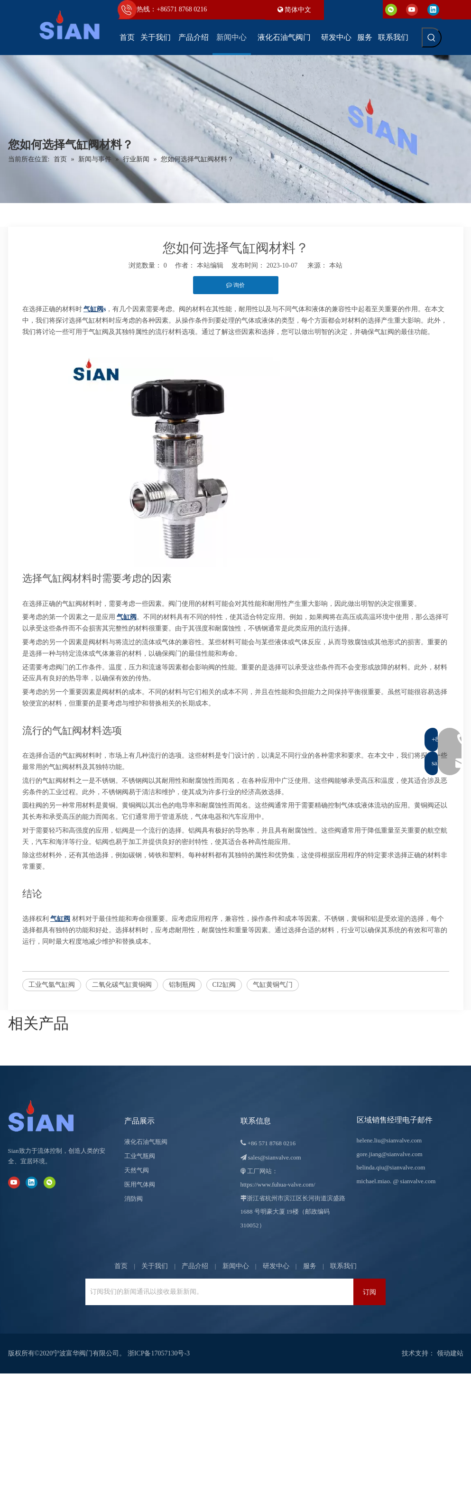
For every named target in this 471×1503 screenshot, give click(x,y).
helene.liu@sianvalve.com (389, 1140)
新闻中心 (235, 1266)
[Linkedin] (433, 9)
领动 (443, 1353)
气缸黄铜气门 (273, 984)
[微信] (391, 9)
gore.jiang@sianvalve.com (390, 1154)
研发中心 (276, 1266)
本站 (335, 265)
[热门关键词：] (432, 37)
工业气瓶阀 (139, 1156)
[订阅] (369, 1292)
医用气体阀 (139, 1184)
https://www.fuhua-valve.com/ (277, 1184)
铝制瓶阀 (182, 984)
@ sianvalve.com (414, 1181)
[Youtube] (412, 9)
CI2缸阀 (224, 984)
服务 (309, 1266)
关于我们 (154, 1266)
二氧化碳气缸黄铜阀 (122, 984)
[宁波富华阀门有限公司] (50, 1116)
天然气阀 (136, 1170)
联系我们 (343, 1266)
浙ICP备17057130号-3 (159, 1353)
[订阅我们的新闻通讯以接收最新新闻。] (217, 1292)
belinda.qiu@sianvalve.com (391, 1167)
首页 (121, 1266)
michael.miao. (374, 1181)
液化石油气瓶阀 (145, 1141)
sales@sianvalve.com (274, 1157)
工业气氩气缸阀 (51, 984)
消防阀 (133, 1198)
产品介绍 (195, 1266)
